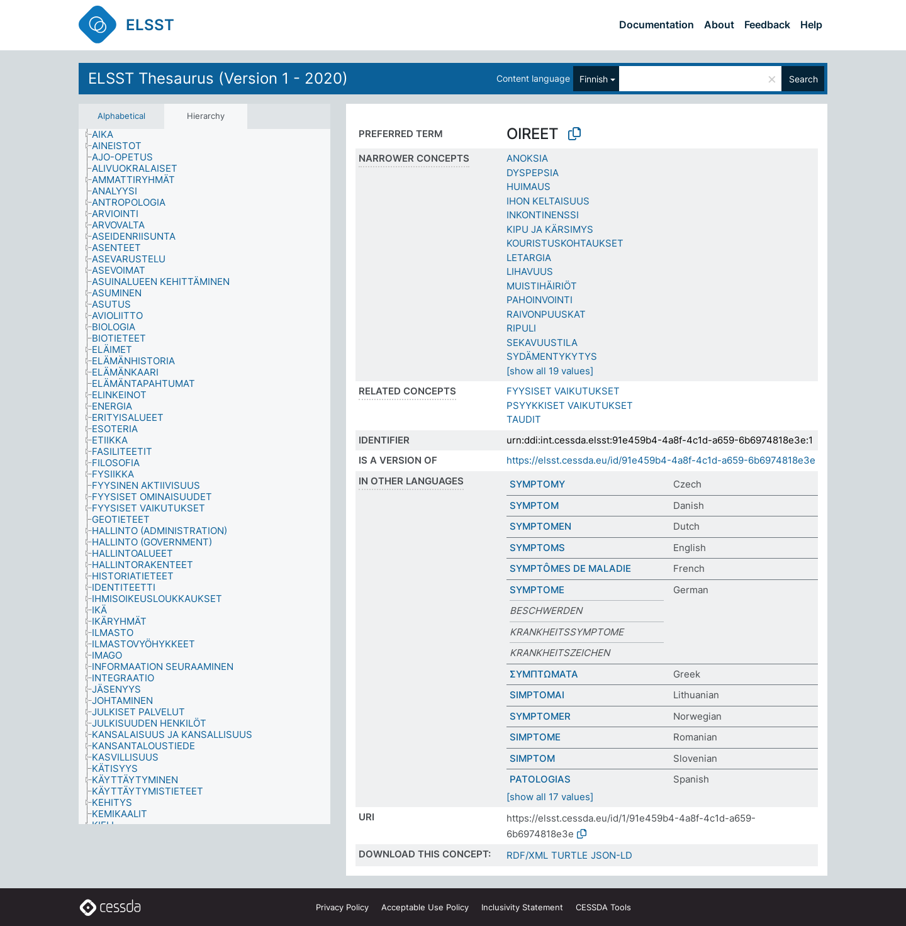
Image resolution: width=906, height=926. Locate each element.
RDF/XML (527, 855)
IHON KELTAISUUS (548, 201)
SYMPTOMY (537, 484)
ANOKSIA (527, 158)
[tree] (204, 476)
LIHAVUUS (529, 271)
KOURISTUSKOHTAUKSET (565, 243)
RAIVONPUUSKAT (546, 314)
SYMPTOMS (537, 548)
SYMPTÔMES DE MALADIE (570, 568)
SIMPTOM (532, 758)
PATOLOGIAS (540, 779)
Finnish (593, 79)
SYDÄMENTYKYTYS (551, 356)
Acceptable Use (425, 907)
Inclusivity (522, 907)
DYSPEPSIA (532, 173)
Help (811, 24)
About (719, 24)
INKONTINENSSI (542, 215)
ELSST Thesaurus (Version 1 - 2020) (218, 78)
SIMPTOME (535, 737)
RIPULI (521, 328)
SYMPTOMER (540, 716)
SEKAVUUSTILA (542, 343)
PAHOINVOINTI (539, 300)
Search (803, 79)
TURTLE (569, 855)
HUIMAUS (528, 186)
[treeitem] (108, 134)
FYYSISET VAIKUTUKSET (563, 391)
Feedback (767, 24)
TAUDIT (523, 419)
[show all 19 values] (549, 371)
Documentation (656, 24)
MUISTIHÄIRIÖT (541, 286)
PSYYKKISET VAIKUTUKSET (569, 405)
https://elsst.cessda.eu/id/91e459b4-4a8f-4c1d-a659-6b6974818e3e (660, 460)
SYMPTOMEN (540, 526)
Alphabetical (121, 116)
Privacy (342, 907)
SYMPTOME (537, 590)
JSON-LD (611, 855)
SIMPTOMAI (537, 695)
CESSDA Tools (603, 907)
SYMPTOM (534, 505)
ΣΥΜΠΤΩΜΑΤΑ (544, 674)
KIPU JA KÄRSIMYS (549, 229)
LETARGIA (528, 258)
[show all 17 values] (549, 797)
